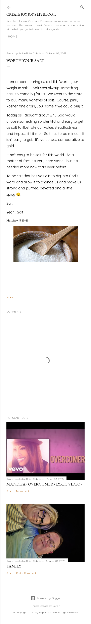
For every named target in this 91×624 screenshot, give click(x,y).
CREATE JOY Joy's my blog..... (31, 14)
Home (12, 36)
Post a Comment (26, 572)
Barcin (56, 605)
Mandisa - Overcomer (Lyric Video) (44, 484)
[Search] (82, 6)
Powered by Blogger (46, 598)
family (13, 566)
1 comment (22, 491)
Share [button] (9, 297)
